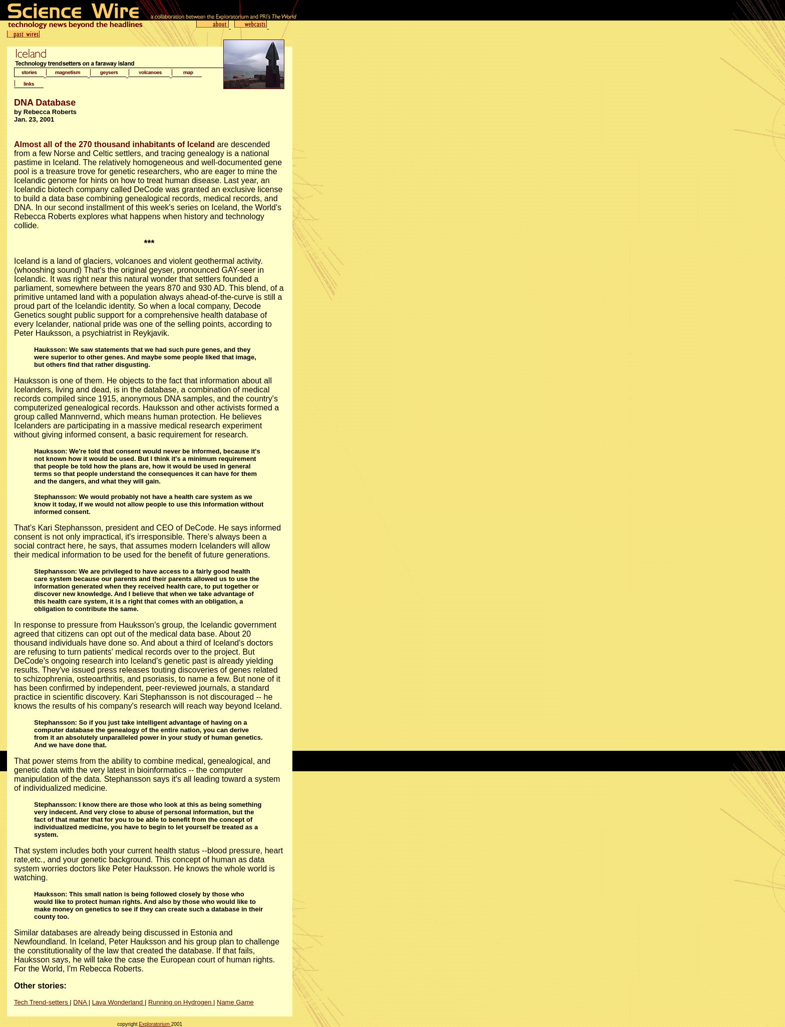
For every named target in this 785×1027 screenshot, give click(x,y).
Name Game (235, 1002)
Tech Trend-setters (42, 1002)
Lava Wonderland (118, 1002)
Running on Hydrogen (180, 1002)
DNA (80, 1002)
